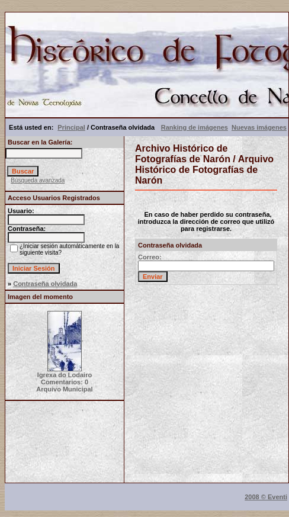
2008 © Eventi (266, 496)
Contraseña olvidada (45, 283)
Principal (71, 127)
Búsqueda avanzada (38, 180)
